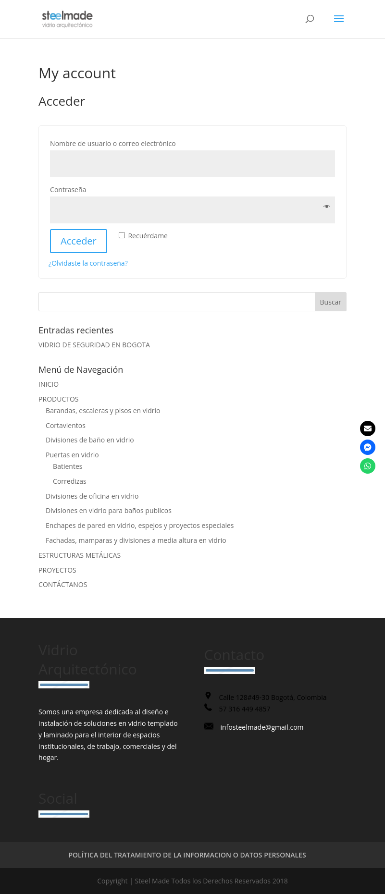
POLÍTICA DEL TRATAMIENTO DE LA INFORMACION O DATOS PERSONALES (187, 854)
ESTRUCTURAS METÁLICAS (79, 555)
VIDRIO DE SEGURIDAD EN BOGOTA (94, 344)
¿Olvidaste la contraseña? (88, 263)
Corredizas (70, 481)
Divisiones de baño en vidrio (90, 439)
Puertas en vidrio (72, 454)
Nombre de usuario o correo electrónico (133, 142)
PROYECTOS (57, 570)
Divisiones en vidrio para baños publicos (109, 510)
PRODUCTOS (58, 399)
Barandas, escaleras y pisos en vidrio (103, 410)
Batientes (67, 466)
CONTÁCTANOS (62, 584)
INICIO (48, 384)
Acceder (79, 240)
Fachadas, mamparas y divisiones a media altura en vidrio (136, 540)
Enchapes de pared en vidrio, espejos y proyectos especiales (140, 525)
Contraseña (88, 188)
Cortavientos (66, 425)
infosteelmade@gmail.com (262, 727)
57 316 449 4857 (245, 708)
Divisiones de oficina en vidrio (92, 496)
